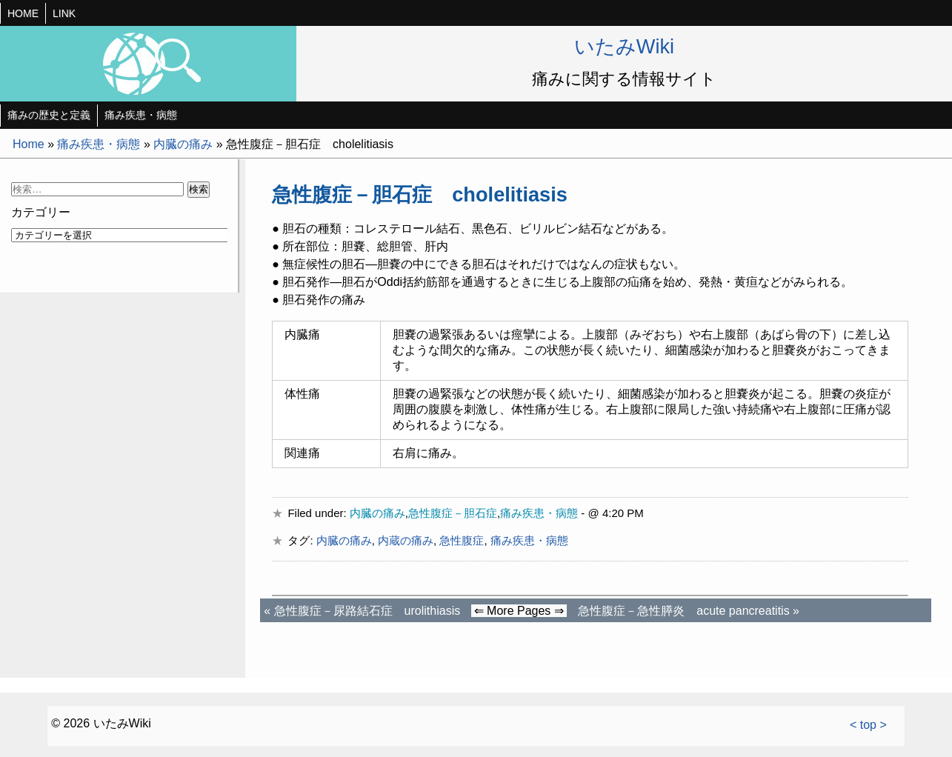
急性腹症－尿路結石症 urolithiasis (367, 610)
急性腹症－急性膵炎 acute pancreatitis (683, 610)
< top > (868, 724)
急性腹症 (461, 540)
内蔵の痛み (405, 540)
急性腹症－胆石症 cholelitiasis (419, 194)
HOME (23, 13)
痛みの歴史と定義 (48, 115)
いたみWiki (624, 46)
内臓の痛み (183, 144)
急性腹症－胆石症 (452, 513)
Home (28, 144)
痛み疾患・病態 (140, 115)
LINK (64, 13)
